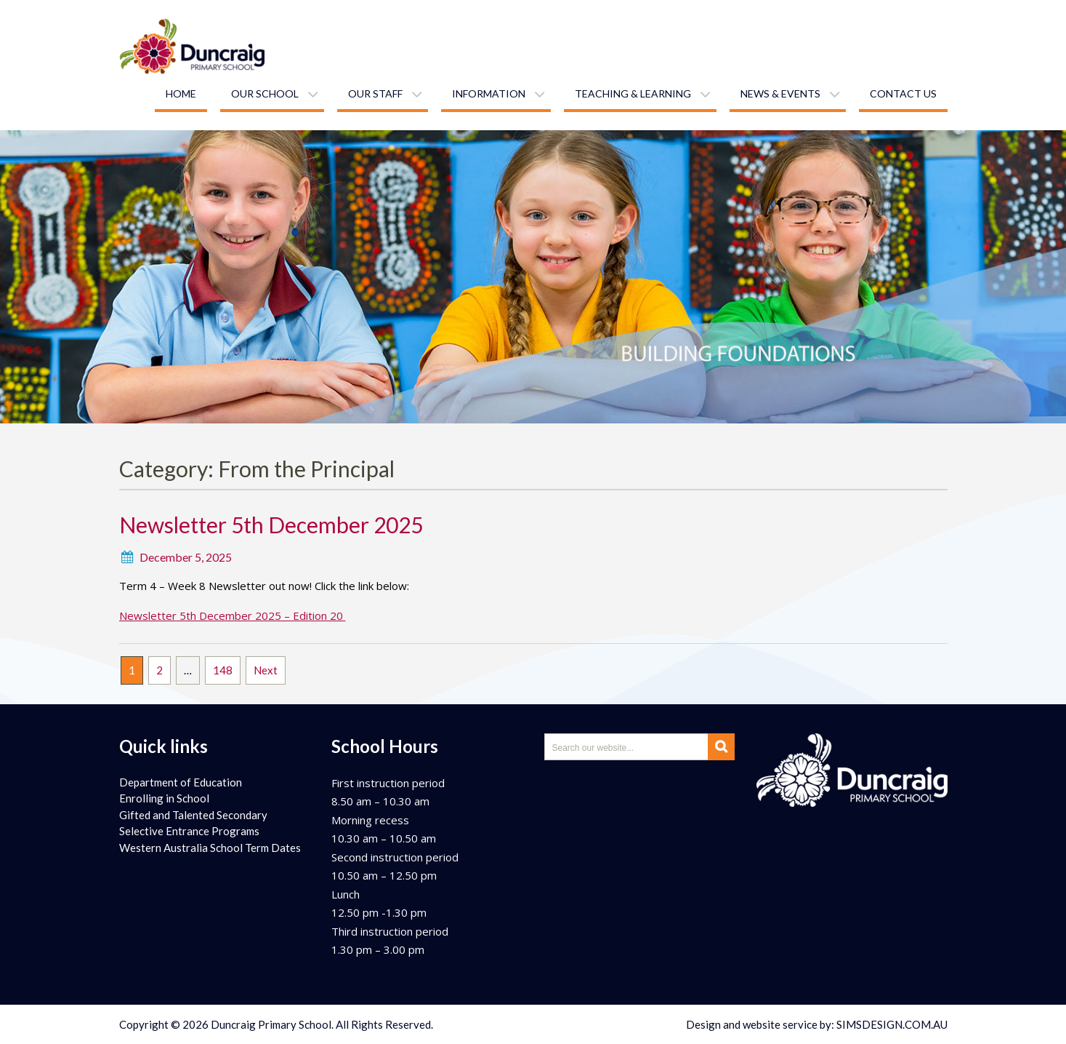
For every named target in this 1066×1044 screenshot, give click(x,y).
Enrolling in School (164, 798)
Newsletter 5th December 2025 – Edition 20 (232, 615)
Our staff (375, 93)
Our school (265, 93)
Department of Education (180, 782)
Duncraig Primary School (271, 1024)
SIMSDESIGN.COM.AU (892, 1024)
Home (181, 93)
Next (266, 670)
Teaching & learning (633, 93)
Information (488, 93)
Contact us (903, 93)
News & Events (780, 93)
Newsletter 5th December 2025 (271, 524)
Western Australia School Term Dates (210, 847)
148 (223, 670)
